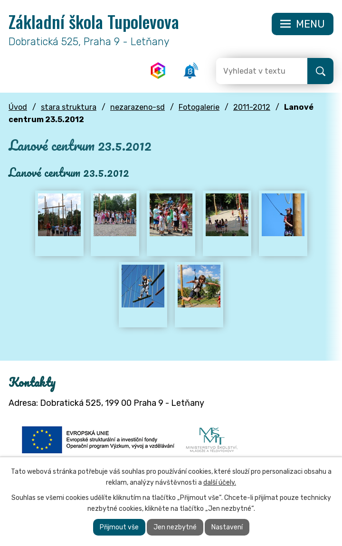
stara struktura (68, 107)
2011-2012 (251, 107)
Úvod (18, 107)
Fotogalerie (199, 107)
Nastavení (227, 527)
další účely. (219, 483)
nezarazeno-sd (137, 107)
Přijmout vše (119, 527)
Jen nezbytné (175, 527)
